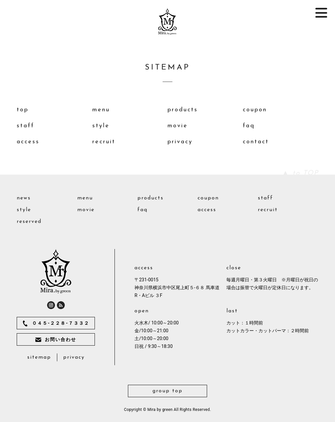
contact (256, 142)
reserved (29, 221)
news (24, 198)
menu (101, 110)
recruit (103, 142)
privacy (180, 142)
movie (178, 126)
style (101, 126)
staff (25, 126)
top (22, 110)
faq (249, 126)
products (183, 110)
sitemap (39, 357)
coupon (255, 110)
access (28, 142)
